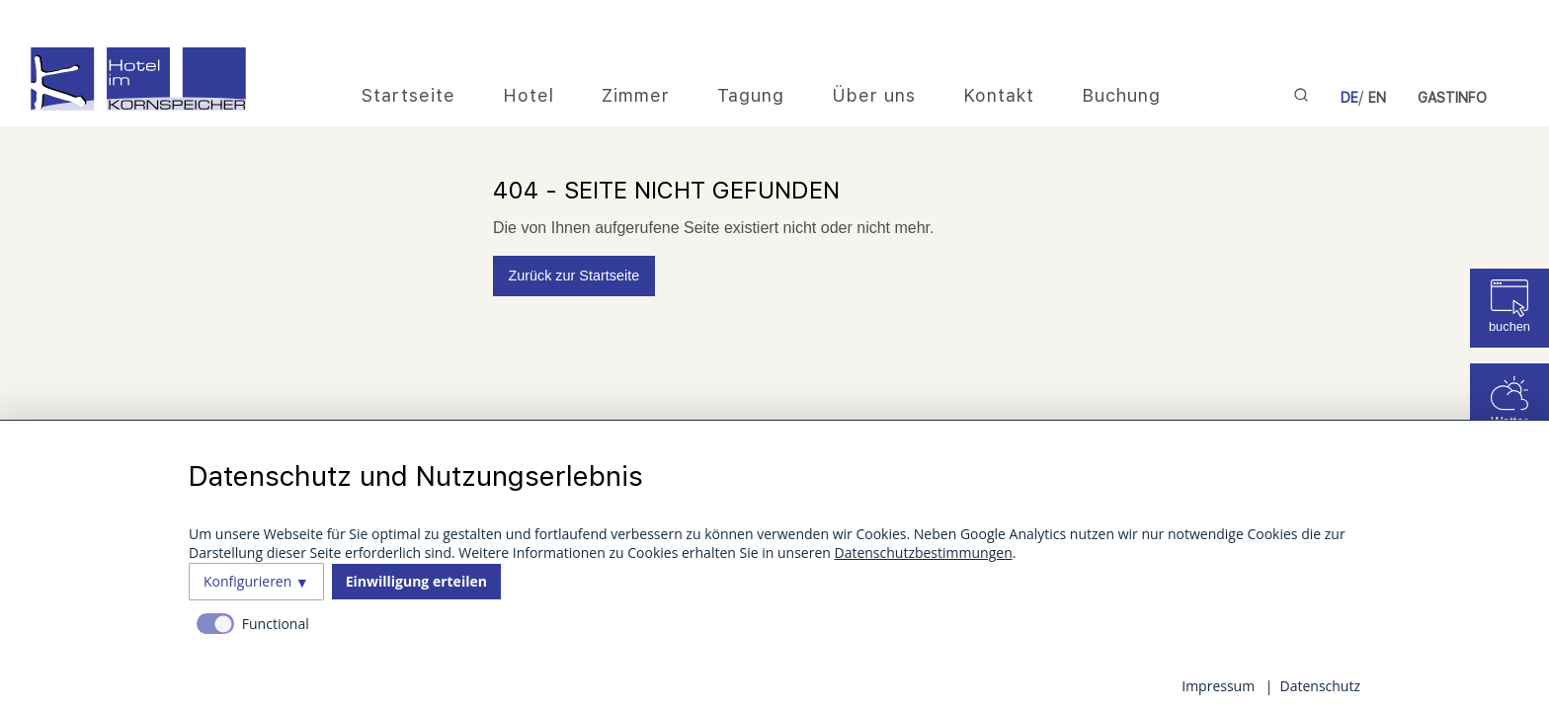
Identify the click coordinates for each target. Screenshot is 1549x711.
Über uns (874, 95)
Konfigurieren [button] (247, 581)
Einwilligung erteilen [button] (416, 581)
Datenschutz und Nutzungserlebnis (416, 476)
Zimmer (636, 95)
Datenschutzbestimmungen (923, 552)
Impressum (1218, 685)
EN (1377, 98)
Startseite (408, 95)
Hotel (528, 95)
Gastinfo (1452, 98)
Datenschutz (1320, 685)
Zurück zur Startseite (573, 275)
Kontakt (998, 95)
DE (1349, 98)
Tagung (750, 95)
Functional (275, 623)
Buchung (1121, 95)
